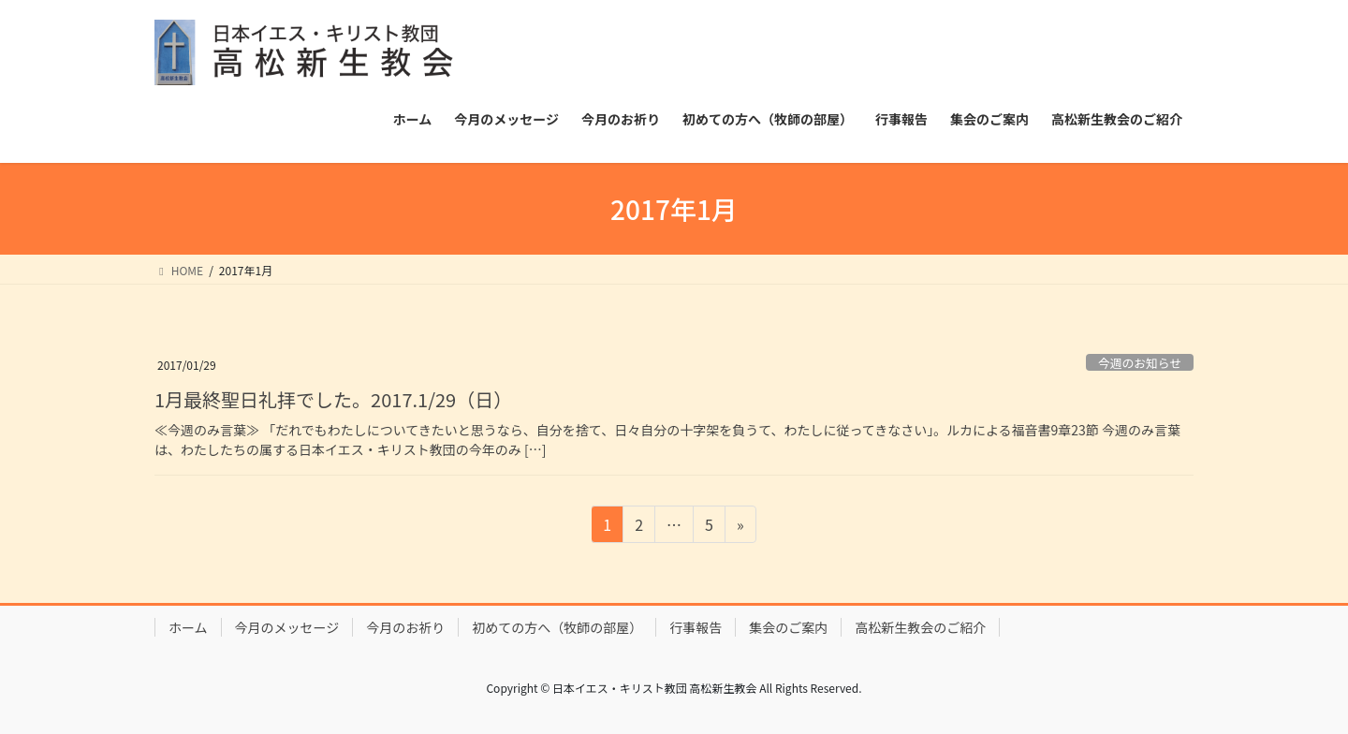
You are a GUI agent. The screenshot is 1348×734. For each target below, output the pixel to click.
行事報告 (695, 627)
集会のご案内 (788, 627)
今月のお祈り (405, 627)
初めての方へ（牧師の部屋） (557, 627)
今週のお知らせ (1139, 363)
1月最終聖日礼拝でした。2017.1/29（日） (333, 399)
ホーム (188, 627)
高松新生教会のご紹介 (920, 627)
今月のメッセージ (287, 627)
